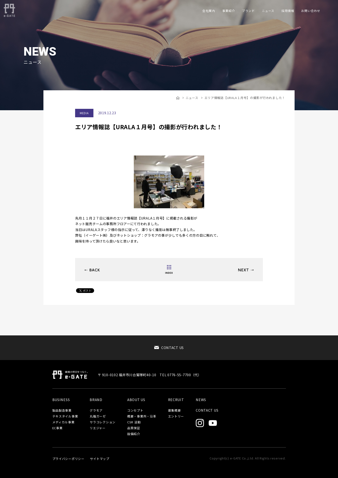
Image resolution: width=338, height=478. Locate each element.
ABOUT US (136, 399)
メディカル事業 (63, 422)
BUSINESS (61, 399)
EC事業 (57, 428)
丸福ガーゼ (98, 416)
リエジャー (98, 428)
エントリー (176, 416)
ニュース (192, 97)
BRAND (96, 399)
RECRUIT (176, 399)
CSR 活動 (134, 422)
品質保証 (133, 428)
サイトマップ (99, 458)
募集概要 (174, 410)
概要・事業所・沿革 (141, 416)
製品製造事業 (62, 410)
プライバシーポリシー (68, 458)
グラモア (96, 410)
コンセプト (135, 410)
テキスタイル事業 (65, 416)
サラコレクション (102, 422)
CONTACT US (172, 347)
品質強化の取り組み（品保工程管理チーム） (246, 270)
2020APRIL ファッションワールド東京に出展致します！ (92, 270)
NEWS (201, 399)
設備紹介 (133, 434)
